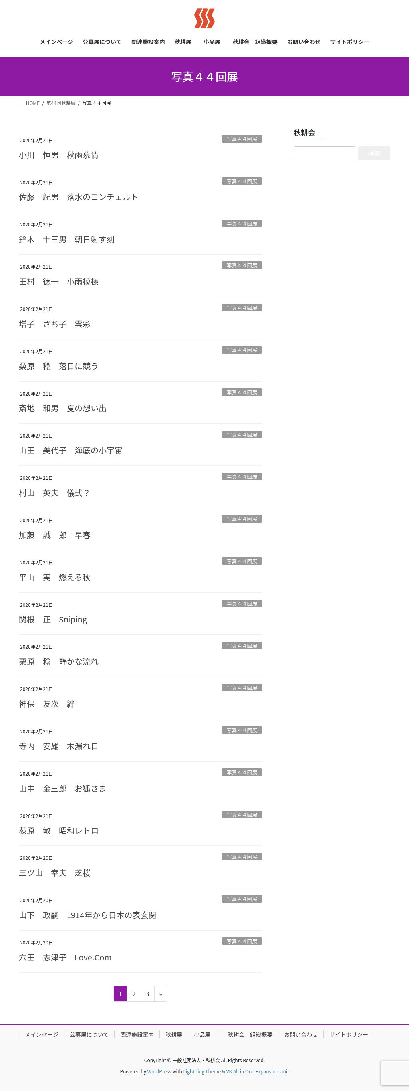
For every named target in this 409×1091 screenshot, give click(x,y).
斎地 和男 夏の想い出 (63, 408)
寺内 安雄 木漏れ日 (59, 746)
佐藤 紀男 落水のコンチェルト (79, 196)
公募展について (89, 1034)
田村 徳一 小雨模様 (59, 281)
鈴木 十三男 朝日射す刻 (67, 239)
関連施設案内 (137, 1034)
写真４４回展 (241, 139)
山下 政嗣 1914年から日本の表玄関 (87, 915)
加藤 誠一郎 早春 (55, 535)
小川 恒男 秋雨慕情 (59, 154)
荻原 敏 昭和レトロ (59, 830)
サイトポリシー (348, 1034)
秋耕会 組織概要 (250, 1034)
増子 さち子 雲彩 (55, 323)
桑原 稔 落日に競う (59, 366)
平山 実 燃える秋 (54, 577)
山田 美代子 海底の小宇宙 (71, 450)
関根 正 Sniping (53, 619)
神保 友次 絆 (47, 703)
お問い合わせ (301, 1034)
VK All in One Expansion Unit (257, 1071)
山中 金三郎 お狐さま (63, 788)
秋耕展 (173, 1034)
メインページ (41, 1034)
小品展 (205, 1034)
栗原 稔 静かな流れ (59, 661)
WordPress (159, 1071)
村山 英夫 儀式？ (55, 492)
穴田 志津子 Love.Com (65, 957)
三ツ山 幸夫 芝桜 (55, 872)
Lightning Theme (202, 1071)
